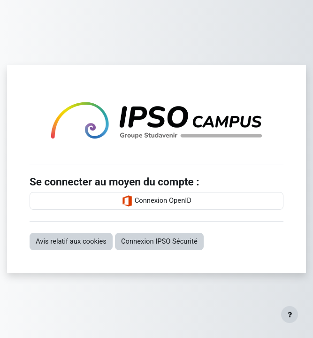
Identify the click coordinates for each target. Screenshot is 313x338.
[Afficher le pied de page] (289, 314)
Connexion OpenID (156, 201)
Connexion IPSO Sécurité (159, 241)
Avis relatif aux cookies (71, 241)
